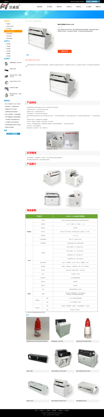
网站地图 (54, 410)
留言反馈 (82, 1)
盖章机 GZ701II (29, 400)
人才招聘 (88, 6)
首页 (26, 21)
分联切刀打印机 (9, 26)
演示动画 (8, 51)
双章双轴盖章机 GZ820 (81, 400)
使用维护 (8, 53)
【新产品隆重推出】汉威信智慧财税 (12, 116)
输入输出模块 (9, 33)
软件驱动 (8, 48)
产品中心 (69, 6)
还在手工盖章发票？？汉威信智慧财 (12, 114)
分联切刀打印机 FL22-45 (15, 81)
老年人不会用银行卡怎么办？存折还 (12, 103)
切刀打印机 (8, 28)
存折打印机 (8, 36)
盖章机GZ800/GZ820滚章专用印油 (83, 341)
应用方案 (8, 43)
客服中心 (98, 6)
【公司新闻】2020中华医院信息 (12, 122)
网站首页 (73, 1)
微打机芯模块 (9, 38)
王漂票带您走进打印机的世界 (11, 111)
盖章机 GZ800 (13, 68)
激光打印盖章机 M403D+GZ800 (83, 371)
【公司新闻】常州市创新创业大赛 (12, 119)
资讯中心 (59, 6)
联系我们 (60, 410)
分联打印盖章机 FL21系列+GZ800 (58, 371)
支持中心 (78, 6)
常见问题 (8, 56)
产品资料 (8, 46)
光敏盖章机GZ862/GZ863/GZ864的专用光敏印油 (37, 341)
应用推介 (8, 23)
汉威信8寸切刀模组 (14, 87)
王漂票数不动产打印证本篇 (11, 109)
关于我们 (49, 6)
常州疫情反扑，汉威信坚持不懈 (12, 106)
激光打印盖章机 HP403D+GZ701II (58, 400)
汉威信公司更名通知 (9, 127)
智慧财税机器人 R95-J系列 (15, 62)
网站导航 (77, 1)
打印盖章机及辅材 (10, 31)
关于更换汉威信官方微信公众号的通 (12, 124)
